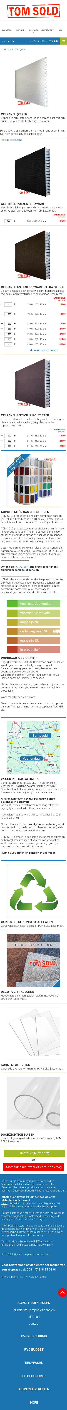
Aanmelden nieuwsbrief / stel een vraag (33, 1167)
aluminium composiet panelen (34, 1310)
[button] (3, 41)
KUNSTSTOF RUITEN (33, 1389)
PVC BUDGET (34, 1349)
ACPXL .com (22, 566)
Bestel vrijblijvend (34, 1153)
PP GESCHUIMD (34, 1376)
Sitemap (34, 1317)
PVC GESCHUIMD (34, 1336)
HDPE (34, 1402)
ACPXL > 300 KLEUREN (34, 1303)
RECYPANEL (34, 1363)
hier (7, 133)
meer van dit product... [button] (46, 350)
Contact (34, 1323)
